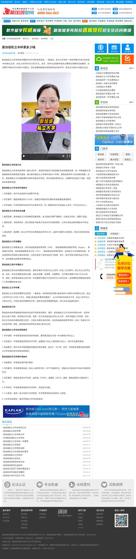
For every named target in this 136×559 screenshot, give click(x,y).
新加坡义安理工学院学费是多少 (16, 469)
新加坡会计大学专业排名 (106, 171)
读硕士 (25, 2)
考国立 (80, 524)
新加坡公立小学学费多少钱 (107, 77)
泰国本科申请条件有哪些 (13, 472)
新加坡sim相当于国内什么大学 (109, 128)
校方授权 (6, 521)
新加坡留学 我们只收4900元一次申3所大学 (111, 59)
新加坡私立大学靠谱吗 (105, 121)
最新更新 (99, 521)
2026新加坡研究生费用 (105, 90)
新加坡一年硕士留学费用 (106, 83)
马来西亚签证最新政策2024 (107, 174)
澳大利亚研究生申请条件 (106, 212)
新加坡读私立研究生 (12, 458)
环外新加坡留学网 (18, 11)
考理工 (80, 521)
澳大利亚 (114, 159)
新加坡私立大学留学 (12, 445)
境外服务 (24, 521)
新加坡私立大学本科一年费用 (15, 441)
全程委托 (83, 484)
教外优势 (127, 62)
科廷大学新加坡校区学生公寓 (108, 117)
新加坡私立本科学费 (12, 431)
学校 (65, 21)
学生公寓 (110, 2)
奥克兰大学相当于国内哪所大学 (109, 216)
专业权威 (51, 484)
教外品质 (101, 234)
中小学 (80, 528)
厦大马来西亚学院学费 (105, 178)
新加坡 (101, 154)
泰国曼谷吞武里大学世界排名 (108, 192)
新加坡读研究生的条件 (13, 465)
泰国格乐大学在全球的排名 (107, 185)
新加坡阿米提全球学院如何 (107, 107)
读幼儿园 (62, 2)
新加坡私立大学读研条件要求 (15, 452)
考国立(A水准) (36, 2)
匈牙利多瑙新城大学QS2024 (108, 195)
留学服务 (127, 52)
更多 (131, 68)
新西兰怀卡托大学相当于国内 (108, 222)
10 (87, 415)
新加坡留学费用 (55, 535)
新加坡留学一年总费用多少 (107, 80)
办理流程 (114, 234)
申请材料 (58, 21)
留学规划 (93, 21)
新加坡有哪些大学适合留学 (107, 114)
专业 (70, 21)
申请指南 (110, 21)
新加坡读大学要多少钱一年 (107, 94)
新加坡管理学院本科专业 (13, 462)
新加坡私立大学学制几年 (13, 434)
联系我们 (129, 2)
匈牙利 (101, 159)
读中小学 (72, 2)
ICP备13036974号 (48, 548)
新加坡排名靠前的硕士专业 (107, 131)
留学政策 (100, 2)
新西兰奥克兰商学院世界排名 (108, 219)
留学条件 (81, 2)
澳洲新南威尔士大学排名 (106, 209)
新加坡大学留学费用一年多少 (108, 124)
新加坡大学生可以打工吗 (13, 476)
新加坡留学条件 (72, 535)
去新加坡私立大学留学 (13, 455)
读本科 (17, 2)
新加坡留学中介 (36, 535)
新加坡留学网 (7, 2)
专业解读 (102, 21)
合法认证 (19, 484)
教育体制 (25, 21)
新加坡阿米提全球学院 (105, 111)
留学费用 (91, 2)
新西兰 (128, 159)
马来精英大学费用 (103, 87)
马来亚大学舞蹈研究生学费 (107, 73)
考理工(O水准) (50, 2)
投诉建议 (99, 524)
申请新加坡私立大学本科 (13, 438)
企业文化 (6, 517)
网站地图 (120, 2)
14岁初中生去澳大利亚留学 (107, 205)
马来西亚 (114, 154)
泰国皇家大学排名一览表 (106, 188)
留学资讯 (77, 21)
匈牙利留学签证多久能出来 (107, 198)
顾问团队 (24, 514)
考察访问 (24, 517)
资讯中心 (26, 39)
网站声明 (99, 514)
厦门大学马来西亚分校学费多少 (109, 181)
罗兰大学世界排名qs (104, 202)
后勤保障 (116, 484)
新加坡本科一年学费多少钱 (107, 97)
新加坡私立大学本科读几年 (14, 428)
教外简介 (6, 514)
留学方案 (82, 510)
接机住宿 (128, 21)
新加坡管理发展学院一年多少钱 (109, 164)
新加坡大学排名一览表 (105, 168)
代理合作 (24, 524)
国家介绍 (16, 21)
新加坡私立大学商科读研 (13, 448)
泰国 (128, 154)
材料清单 (42, 517)
